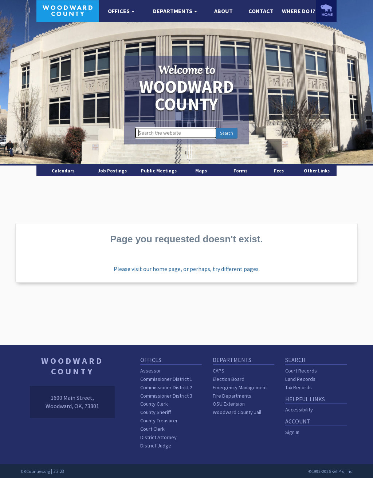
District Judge (155, 445)
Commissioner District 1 (166, 379)
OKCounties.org (35, 471)
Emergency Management (240, 387)
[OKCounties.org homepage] (326, 10)
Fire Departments (232, 396)
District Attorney (158, 437)
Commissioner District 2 (166, 387)
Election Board (228, 379)
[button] (121, 11)
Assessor (150, 370)
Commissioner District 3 (166, 396)
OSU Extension (229, 404)
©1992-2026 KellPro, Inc (330, 471)
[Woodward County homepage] (67, 10)
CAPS (218, 370)
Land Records (300, 379)
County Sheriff (155, 412)
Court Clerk (152, 429)
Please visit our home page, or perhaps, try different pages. (187, 268)
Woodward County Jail (237, 412)
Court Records (301, 370)
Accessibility (299, 409)
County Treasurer (159, 420)
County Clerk (154, 404)
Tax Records (298, 387)
